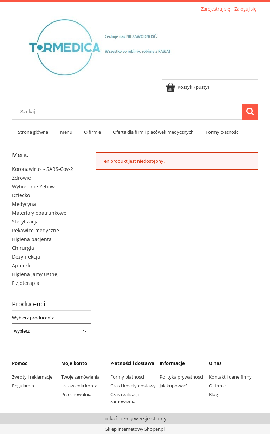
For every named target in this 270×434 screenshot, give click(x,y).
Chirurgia (23, 248)
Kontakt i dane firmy (230, 377)
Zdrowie (21, 177)
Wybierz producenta (33, 317)
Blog (213, 394)
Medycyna (24, 204)
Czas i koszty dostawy (133, 385)
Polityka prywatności (181, 377)
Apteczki (22, 265)
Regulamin (23, 385)
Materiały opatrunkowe (39, 212)
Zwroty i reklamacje (32, 377)
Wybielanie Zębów (33, 186)
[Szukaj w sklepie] (128, 111)
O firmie (217, 385)
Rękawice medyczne (35, 230)
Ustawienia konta (79, 385)
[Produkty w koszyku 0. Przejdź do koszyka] (188, 87)
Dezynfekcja (26, 256)
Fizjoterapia (25, 283)
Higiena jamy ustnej (35, 274)
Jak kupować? (174, 385)
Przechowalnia (76, 394)
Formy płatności (127, 377)
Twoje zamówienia (80, 377)
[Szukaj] (250, 112)
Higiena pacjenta (32, 239)
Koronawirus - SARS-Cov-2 (42, 169)
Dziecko (21, 195)
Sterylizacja (25, 221)
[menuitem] (33, 132)
